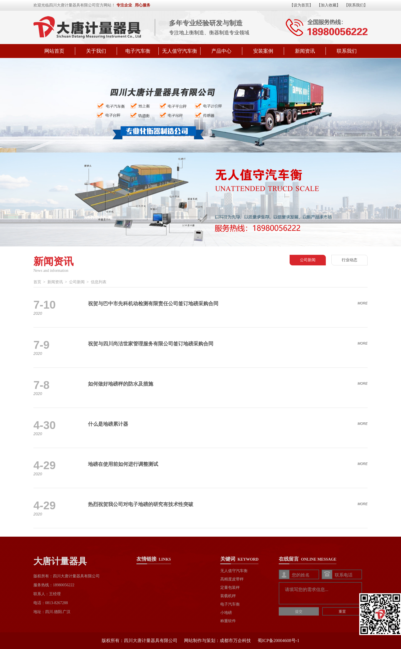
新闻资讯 (305, 51)
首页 (37, 282)
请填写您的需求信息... (321, 593)
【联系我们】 (356, 5)
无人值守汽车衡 (179, 51)
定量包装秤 (230, 587)
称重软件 (228, 621)
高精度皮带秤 (232, 579)
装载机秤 (228, 596)
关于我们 (96, 51)
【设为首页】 (301, 5)
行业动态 (349, 260)
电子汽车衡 (137, 51)
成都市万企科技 (235, 640)
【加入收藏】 (328, 5)
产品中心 (221, 51)
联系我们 (347, 51)
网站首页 (54, 51)
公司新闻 (308, 260)
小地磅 (226, 613)
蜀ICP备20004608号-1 (278, 640)
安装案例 (263, 51)
